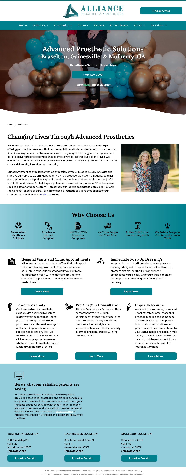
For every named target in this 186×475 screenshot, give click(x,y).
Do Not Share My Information (68, 471)
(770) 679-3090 (16, 451)
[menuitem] (23, 25)
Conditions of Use (89, 471)
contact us (45, 194)
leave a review (64, 411)
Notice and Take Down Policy (108, 471)
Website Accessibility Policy (131, 471)
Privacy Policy (49, 471)
